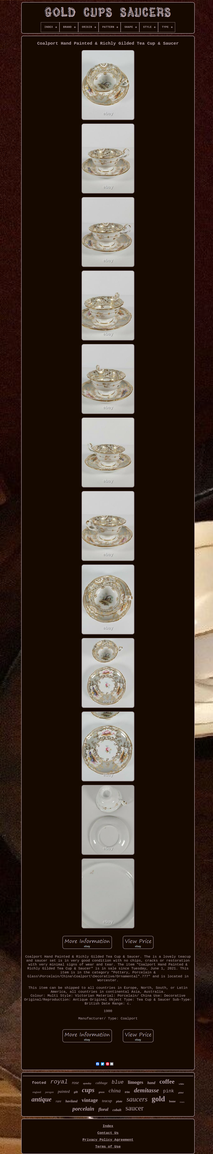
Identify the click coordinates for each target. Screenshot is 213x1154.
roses (182, 1102)
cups (88, 1090)
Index (108, 1126)
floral (103, 1109)
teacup (107, 1101)
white (181, 1084)
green (101, 1092)
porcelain (83, 1109)
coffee (167, 1081)
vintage (90, 1100)
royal (59, 1082)
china (115, 1091)
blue (118, 1082)
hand (151, 1083)
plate (119, 1101)
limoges (135, 1082)
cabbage (101, 1083)
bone (172, 1101)
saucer (134, 1108)
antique (41, 1099)
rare (58, 1101)
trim (127, 1092)
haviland (72, 1101)
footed (39, 1083)
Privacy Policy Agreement (108, 1140)
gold (158, 1099)
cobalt (117, 1110)
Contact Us (108, 1133)
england (36, 1092)
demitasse (146, 1090)
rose (75, 1082)
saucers (136, 1099)
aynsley (87, 1083)
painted (64, 1091)
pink (168, 1091)
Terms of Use (108, 1147)
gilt (76, 1092)
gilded (180, 1093)
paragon (49, 1092)
